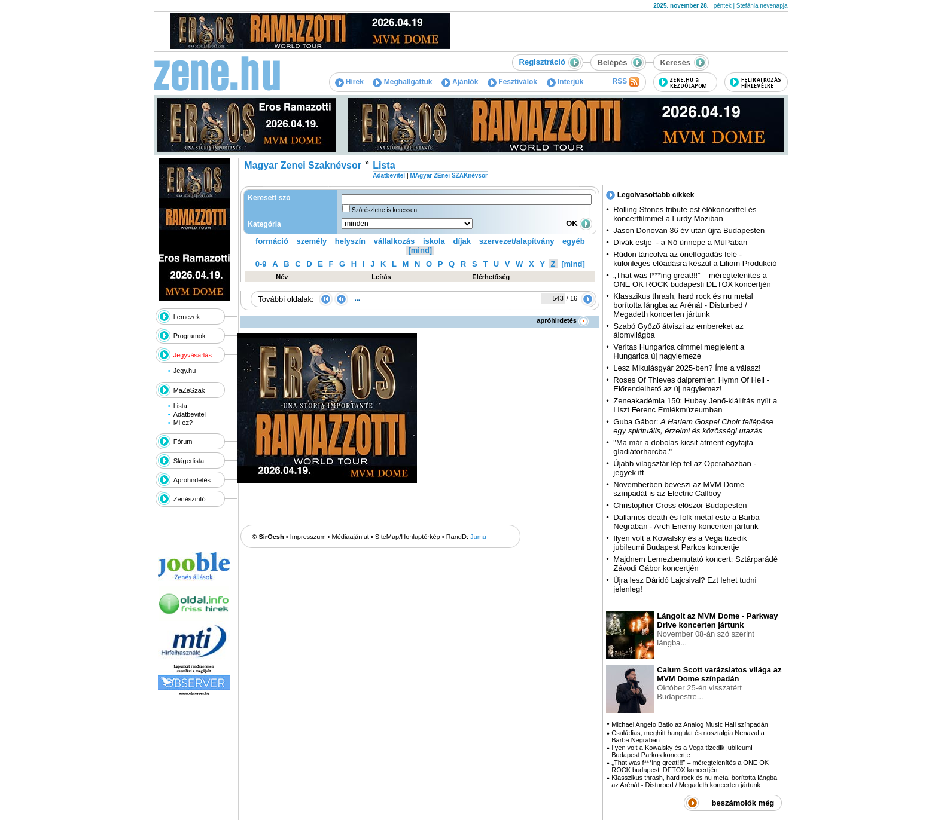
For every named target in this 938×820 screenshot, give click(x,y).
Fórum (183, 441)
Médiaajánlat (350, 536)
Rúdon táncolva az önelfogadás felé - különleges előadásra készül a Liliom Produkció (694, 259)
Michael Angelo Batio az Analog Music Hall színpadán (689, 724)
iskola (434, 241)
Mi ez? (183, 422)
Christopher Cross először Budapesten (680, 505)
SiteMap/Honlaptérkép (407, 536)
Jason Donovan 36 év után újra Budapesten (689, 230)
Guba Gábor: (693, 426)
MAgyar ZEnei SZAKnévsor (448, 175)
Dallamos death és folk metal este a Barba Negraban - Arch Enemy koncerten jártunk (686, 522)
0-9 (261, 263)
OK (579, 223)
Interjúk (565, 82)
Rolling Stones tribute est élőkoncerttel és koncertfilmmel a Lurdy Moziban (684, 214)
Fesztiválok (512, 82)
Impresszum (308, 536)
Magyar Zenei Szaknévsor (302, 165)
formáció (271, 241)
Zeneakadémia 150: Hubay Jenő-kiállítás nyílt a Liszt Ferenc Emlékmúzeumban (695, 405)
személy (312, 241)
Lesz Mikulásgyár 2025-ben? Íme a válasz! (686, 367)
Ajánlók (459, 82)
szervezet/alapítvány (517, 241)
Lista (180, 405)
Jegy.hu (184, 370)
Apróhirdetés (192, 480)
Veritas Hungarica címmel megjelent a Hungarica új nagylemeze (678, 351)
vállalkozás (394, 241)
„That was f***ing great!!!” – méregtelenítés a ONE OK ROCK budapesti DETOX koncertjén (691, 280)
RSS (625, 82)
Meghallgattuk (402, 82)
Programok (189, 335)
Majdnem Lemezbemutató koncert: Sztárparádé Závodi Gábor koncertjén (695, 564)
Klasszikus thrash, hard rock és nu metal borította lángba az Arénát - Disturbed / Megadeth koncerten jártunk (683, 305)
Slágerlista (188, 460)
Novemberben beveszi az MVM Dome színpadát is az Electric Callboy (678, 489)
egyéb (573, 241)
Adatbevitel (189, 414)
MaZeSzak (189, 390)
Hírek (349, 82)
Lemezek (186, 316)
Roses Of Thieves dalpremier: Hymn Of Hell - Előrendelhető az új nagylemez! (691, 384)
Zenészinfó (189, 499)
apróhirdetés (563, 320)
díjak (462, 241)
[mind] (420, 250)
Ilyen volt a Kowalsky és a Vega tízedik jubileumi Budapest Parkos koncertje (680, 543)
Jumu (478, 536)
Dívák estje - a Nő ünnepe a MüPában (680, 242)
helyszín (350, 241)
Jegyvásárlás (192, 355)
